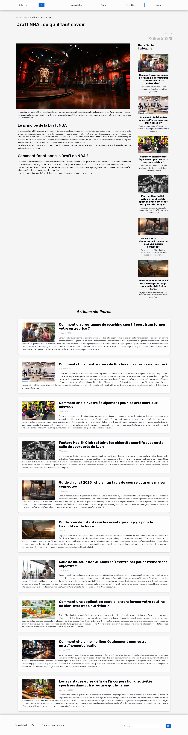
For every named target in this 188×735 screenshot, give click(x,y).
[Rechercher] (28, 5)
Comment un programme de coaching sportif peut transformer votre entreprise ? (153, 79)
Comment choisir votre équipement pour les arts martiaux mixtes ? (153, 159)
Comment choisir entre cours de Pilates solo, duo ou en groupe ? (153, 120)
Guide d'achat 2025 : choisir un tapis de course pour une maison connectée (153, 242)
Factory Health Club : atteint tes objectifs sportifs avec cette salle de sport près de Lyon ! (153, 200)
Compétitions (131, 5)
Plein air (104, 5)
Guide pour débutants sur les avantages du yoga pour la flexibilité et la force (153, 284)
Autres (158, 5)
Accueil (19, 17)
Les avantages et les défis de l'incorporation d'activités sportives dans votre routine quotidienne (106, 683)
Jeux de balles (76, 5)
